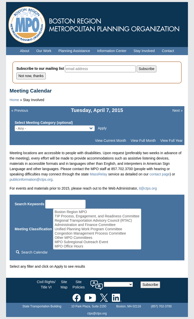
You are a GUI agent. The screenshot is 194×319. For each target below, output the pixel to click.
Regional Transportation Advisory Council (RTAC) (97, 220)
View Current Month (110, 141)
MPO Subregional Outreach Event (97, 242)
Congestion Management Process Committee (97, 233)
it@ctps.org (148, 188)
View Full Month (143, 141)
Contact (168, 51)
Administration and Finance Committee (97, 225)
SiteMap (64, 284)
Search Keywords (29, 204)
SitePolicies (78, 284)
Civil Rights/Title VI (46, 284)
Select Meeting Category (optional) (44, 123)
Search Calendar (32, 252)
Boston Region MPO (97, 212)
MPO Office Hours (97, 246)
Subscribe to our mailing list (40, 68)
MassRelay (98, 174)
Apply (102, 128)
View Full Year (171, 141)
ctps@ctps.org (97, 313)
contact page (160, 174)
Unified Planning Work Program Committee (97, 229)
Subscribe (150, 285)
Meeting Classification (33, 229)
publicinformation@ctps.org (31, 179)
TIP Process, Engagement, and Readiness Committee (97, 216)
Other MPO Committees (97, 238)
